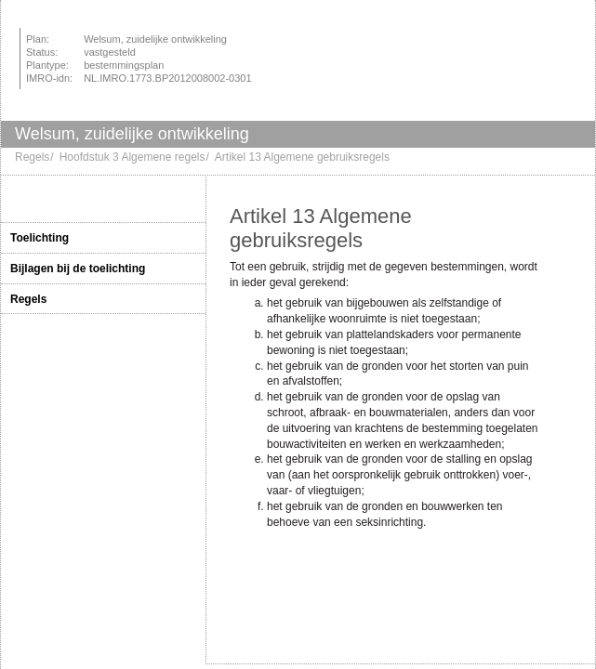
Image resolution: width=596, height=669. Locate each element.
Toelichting (39, 237)
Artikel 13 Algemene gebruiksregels (302, 157)
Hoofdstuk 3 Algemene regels (132, 157)
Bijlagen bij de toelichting (77, 268)
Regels (32, 157)
